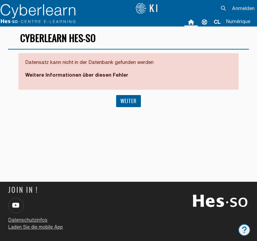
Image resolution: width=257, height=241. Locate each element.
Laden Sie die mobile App (35, 227)
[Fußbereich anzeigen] (244, 230)
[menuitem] (217, 22)
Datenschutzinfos (28, 220)
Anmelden (243, 8)
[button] (224, 8)
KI (147, 8)
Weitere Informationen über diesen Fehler (76, 74)
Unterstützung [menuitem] (204, 22)
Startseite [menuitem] (191, 22)
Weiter (128, 101)
